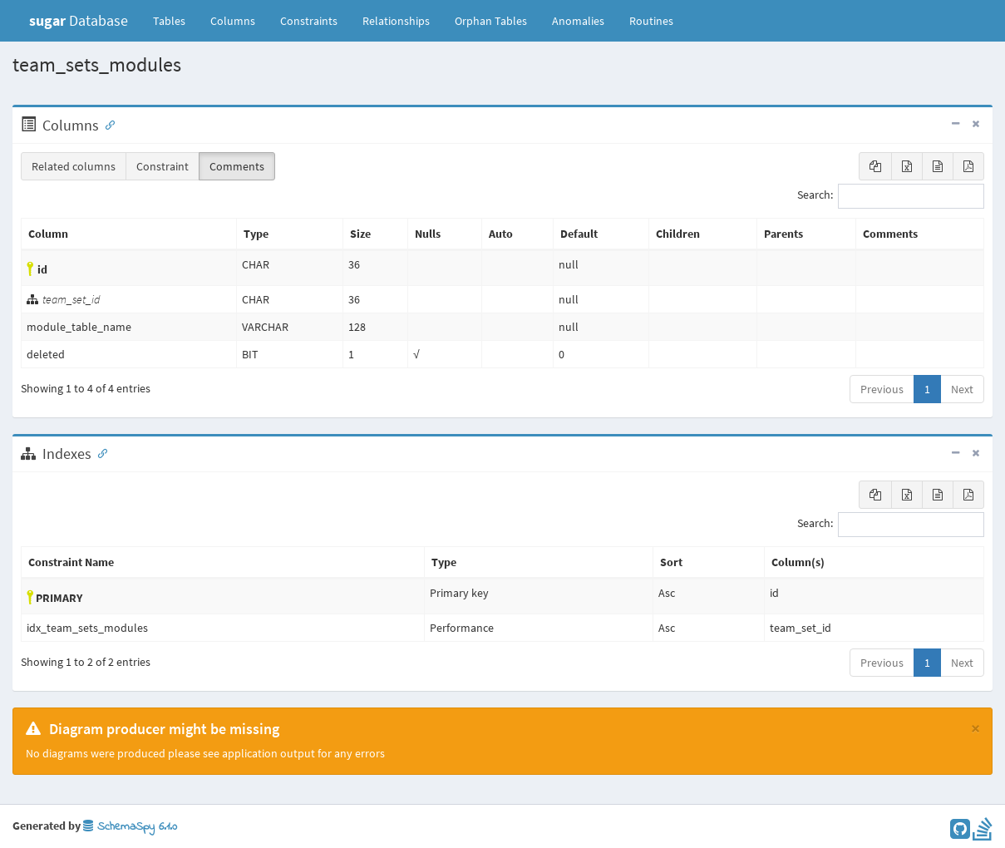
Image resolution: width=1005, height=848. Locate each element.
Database (78, 20)
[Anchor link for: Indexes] (98, 452)
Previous (882, 389)
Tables (175, 20)
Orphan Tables (491, 20)
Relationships (396, 20)
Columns (232, 20)
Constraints (308, 20)
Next (962, 389)
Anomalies (578, 20)
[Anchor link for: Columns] (106, 123)
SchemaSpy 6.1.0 (130, 827)
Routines (651, 20)
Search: (890, 196)
